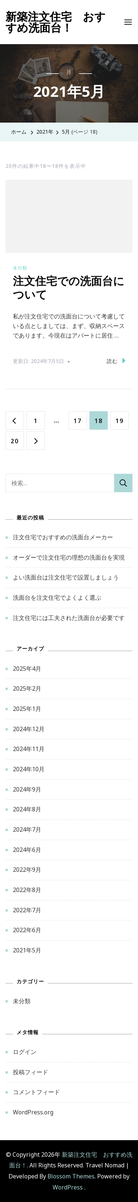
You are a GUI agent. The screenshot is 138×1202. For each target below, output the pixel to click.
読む (116, 360)
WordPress (68, 1187)
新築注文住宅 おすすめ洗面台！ (56, 22)
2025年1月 (27, 709)
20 (14, 440)
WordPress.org (33, 1112)
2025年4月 (27, 669)
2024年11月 (29, 749)
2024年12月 (29, 729)
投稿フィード (30, 1072)
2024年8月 (27, 809)
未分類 (20, 268)
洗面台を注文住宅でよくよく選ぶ (57, 597)
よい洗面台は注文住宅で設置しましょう (66, 577)
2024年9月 (27, 789)
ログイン (24, 1052)
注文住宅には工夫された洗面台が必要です (69, 618)
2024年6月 (27, 850)
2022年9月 (27, 870)
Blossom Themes (71, 1176)
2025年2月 (27, 688)
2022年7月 (27, 910)
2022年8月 (27, 890)
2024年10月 (29, 769)
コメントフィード (36, 1092)
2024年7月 (27, 829)
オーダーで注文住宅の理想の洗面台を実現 (69, 557)
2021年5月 (27, 950)
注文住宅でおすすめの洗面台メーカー (63, 537)
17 (77, 420)
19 (119, 420)
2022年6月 (27, 930)
